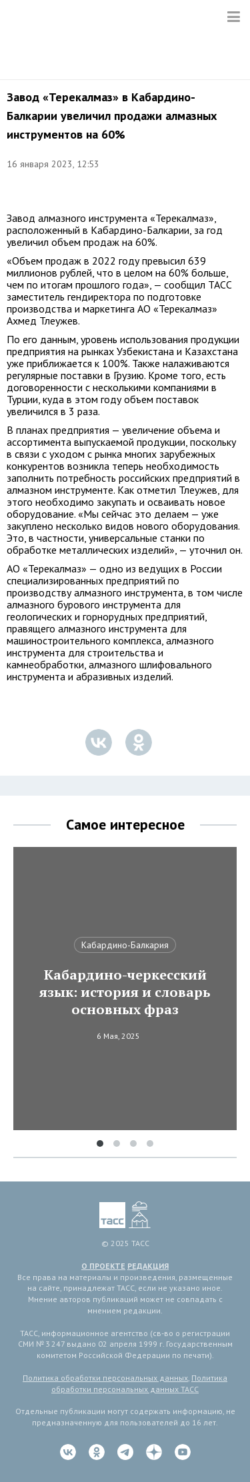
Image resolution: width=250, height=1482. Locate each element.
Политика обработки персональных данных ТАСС (139, 1383)
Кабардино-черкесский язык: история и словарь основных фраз (125, 992)
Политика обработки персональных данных (105, 1378)
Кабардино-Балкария (125, 945)
